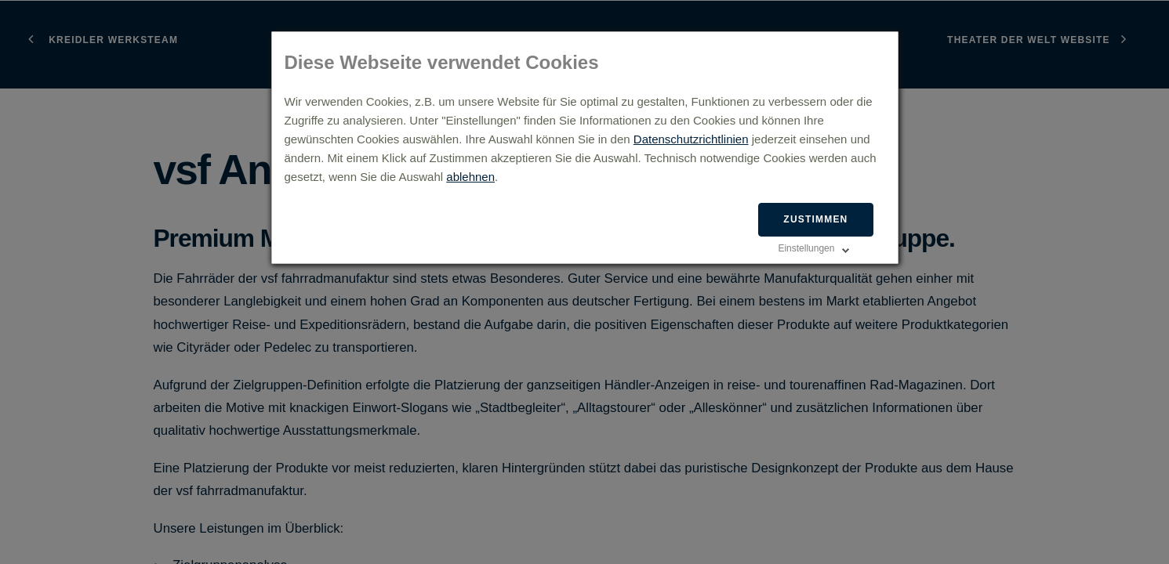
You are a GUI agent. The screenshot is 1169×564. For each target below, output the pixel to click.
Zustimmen (815, 219)
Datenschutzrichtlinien (691, 139)
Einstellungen (806, 248)
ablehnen (470, 176)
